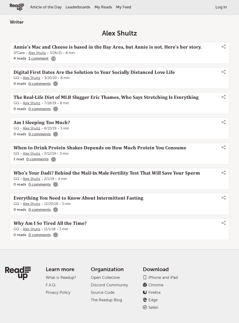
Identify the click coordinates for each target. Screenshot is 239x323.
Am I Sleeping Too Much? (42, 122)
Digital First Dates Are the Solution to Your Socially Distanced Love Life (94, 72)
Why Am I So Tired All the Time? (50, 223)
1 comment (38, 58)
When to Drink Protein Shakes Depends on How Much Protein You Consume (100, 148)
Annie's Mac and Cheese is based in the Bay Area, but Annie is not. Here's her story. (108, 47)
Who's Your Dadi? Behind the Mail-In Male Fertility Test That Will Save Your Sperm (107, 173)
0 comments (39, 84)
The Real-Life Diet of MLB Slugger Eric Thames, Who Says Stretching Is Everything (106, 97)
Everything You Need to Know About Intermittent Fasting (78, 198)
